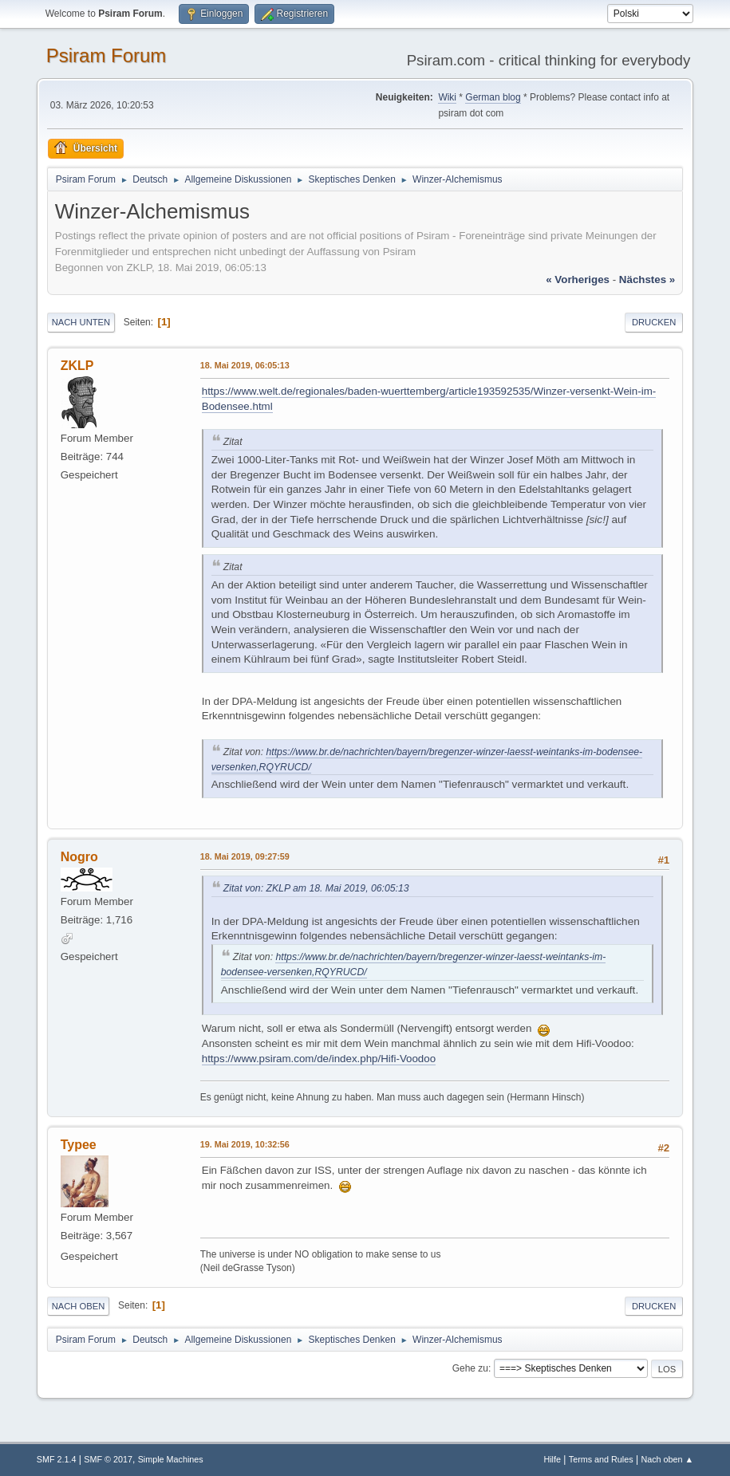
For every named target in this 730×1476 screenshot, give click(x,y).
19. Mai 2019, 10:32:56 (245, 1144)
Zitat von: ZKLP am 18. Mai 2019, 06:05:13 (316, 888)
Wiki (447, 97)
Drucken (654, 322)
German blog (492, 97)
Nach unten (81, 322)
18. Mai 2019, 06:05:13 (245, 365)
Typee (79, 1144)
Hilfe (552, 1459)
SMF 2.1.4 (57, 1459)
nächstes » (647, 279)
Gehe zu (470, 1368)
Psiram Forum (106, 55)
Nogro (79, 857)
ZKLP (77, 365)
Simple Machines (170, 1459)
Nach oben (78, 1306)
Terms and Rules (601, 1459)
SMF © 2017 (108, 1459)
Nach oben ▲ (667, 1459)
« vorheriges (578, 279)
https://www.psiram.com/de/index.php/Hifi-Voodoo (319, 1059)
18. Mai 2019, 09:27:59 (245, 856)
